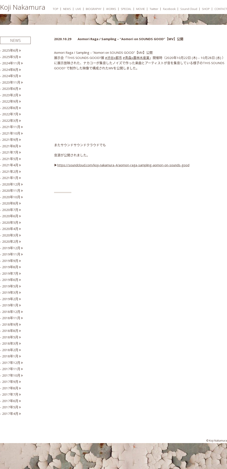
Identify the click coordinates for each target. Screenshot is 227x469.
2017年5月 (10, 407)
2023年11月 (11, 82)
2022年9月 (10, 101)
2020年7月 (10, 210)
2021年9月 (10, 139)
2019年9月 (10, 260)
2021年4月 (10, 165)
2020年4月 (10, 229)
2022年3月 (10, 120)
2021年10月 (11, 133)
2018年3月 (10, 343)
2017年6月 (10, 401)
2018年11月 (11, 318)
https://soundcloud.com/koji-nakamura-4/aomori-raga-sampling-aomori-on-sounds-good (123, 165)
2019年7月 (10, 273)
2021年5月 (10, 159)
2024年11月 (11, 63)
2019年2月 (10, 299)
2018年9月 (10, 324)
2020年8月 (10, 203)
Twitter (154, 9)
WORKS (111, 9)
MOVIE (140, 9)
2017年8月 (10, 388)
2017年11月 (11, 369)
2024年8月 (10, 69)
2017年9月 (10, 381)
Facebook (169, 9)
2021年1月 (10, 178)
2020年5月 (10, 222)
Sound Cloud (188, 9)
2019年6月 (10, 279)
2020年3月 (10, 235)
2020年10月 (11, 197)
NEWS (67, 9)
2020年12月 (11, 184)
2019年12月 (11, 248)
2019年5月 (10, 286)
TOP (55, 9)
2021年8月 (10, 146)
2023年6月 (10, 88)
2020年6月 (10, 216)
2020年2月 (10, 241)
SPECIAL (126, 9)
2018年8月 (10, 330)
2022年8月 (10, 108)
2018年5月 (10, 337)
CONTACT (220, 9)
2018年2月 (10, 350)
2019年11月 (11, 254)
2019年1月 (10, 305)
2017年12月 (11, 362)
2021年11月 (11, 127)
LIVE (78, 9)
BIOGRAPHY (93, 9)
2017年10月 (11, 375)
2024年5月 (10, 76)
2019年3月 (10, 292)
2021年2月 (10, 171)
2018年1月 (10, 356)
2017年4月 (10, 413)
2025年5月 (10, 57)
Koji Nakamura (22, 7)
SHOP (206, 9)
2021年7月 (10, 152)
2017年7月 (10, 394)
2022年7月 (10, 114)
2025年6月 (10, 50)
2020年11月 (11, 190)
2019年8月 (10, 267)
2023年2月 (10, 95)
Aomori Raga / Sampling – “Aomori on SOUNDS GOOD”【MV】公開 (130, 39)
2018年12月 (11, 311)
